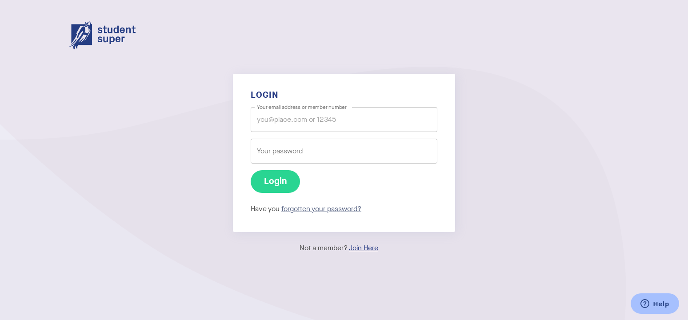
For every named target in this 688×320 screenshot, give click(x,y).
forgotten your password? (321, 208)
